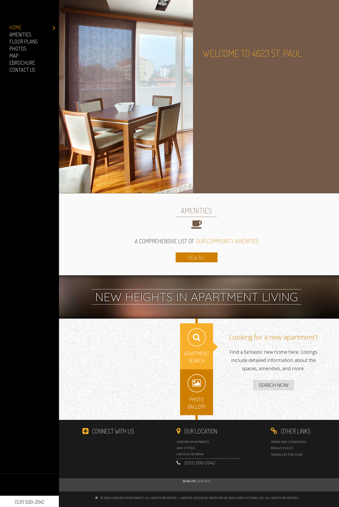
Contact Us (22, 69)
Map (14, 55)
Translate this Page (287, 454)
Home (15, 27)
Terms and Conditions (288, 442)
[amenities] (197, 257)
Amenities (20, 34)
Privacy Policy (282, 448)
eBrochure (22, 62)
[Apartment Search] (274, 385)
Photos (17, 48)
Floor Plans (23, 41)
